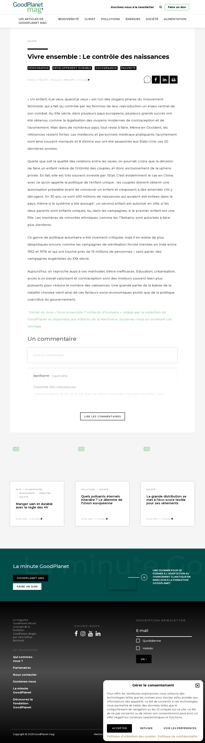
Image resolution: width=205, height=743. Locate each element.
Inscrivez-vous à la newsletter (132, 7)
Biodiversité (68, 19)
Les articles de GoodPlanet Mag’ (33, 21)
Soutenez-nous (24, 681)
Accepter (119, 728)
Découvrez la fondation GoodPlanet (23, 703)
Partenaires (22, 667)
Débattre (45, 493)
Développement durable (72, 68)
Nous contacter (25, 674)
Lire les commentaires (102, 416)
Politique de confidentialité (177, 736)
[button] (197, 685)
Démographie (38, 68)
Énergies (133, 19)
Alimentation (175, 19)
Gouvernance (106, 68)
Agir (18, 489)
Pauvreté (128, 68)
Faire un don (177, 7)
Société (152, 19)
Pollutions (110, 19)
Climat (90, 19)
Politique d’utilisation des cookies (131, 736)
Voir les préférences (180, 728)
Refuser (146, 728)
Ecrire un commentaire (48, 355)
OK (144, 659)
